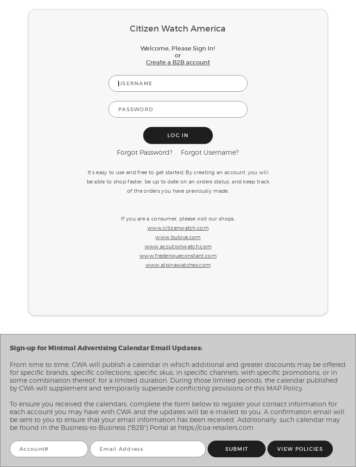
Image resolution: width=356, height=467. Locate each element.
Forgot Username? (210, 152)
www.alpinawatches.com (178, 265)
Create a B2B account (178, 62)
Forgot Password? (144, 152)
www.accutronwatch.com (178, 246)
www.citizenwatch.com (178, 228)
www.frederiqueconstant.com (178, 255)
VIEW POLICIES (300, 449)
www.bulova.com (177, 237)
